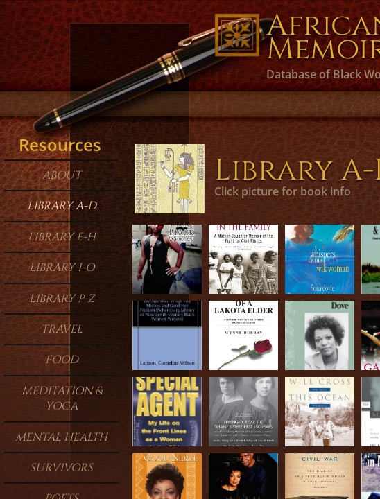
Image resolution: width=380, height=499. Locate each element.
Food (61, 359)
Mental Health (61, 437)
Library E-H (62, 237)
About (61, 175)
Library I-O (61, 267)
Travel (62, 329)
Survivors (61, 467)
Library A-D (61, 205)
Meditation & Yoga (61, 398)
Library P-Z (61, 298)
